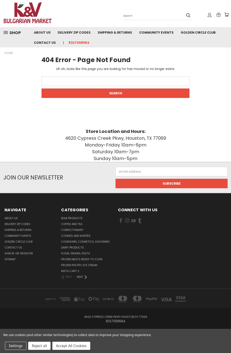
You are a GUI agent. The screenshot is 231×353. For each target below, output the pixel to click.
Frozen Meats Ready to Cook (81, 259)
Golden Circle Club (198, 32)
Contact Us (45, 42)
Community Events (156, 32)
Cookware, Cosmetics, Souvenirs (85, 242)
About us (42, 32)
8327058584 (79, 42)
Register (26, 253)
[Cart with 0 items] (226, 14)
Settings (16, 345)
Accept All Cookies (71, 345)
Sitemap (10, 259)
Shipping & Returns (115, 32)
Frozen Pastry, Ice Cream (79, 265)
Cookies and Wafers (75, 236)
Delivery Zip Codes (74, 32)
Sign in (10, 253)
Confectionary (72, 230)
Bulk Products (72, 218)
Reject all (39, 345)
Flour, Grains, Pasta (75, 253)
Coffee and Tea (71, 224)
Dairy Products (72, 247)
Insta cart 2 (70, 271)
